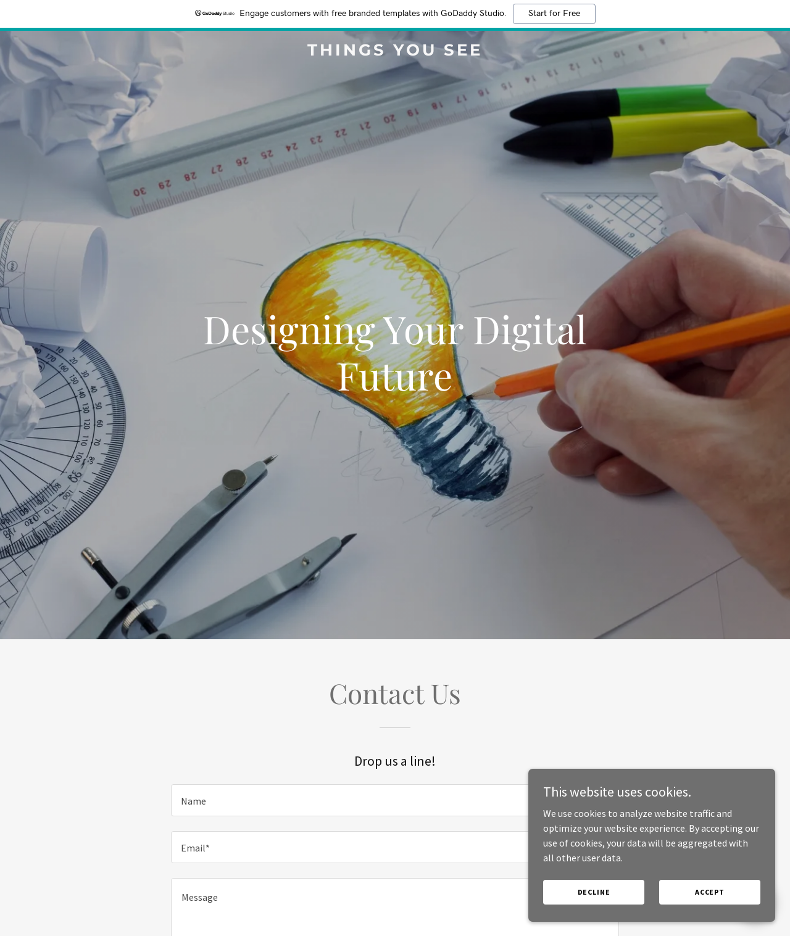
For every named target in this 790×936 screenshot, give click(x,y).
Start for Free (554, 13)
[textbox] (394, 800)
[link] (395, 52)
